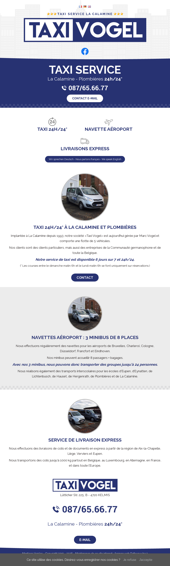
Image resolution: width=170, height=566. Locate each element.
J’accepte (145, 560)
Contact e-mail (85, 98)
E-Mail (85, 540)
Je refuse (129, 560)
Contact (85, 277)
